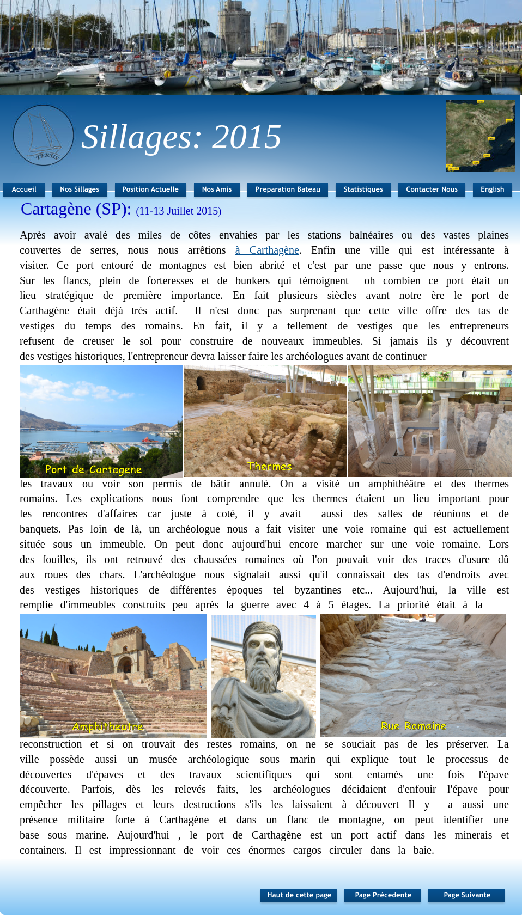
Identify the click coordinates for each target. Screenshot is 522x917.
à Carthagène (267, 250)
